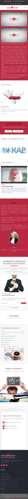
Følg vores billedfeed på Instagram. (14, 318)
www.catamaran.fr (6, 462)
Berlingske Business (5, 344)
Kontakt (2, 488)
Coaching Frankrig (5, 106)
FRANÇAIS (18, 3)
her (18, 77)
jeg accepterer (19, 497)
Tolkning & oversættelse (6, 476)
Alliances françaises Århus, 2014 (7, 338)
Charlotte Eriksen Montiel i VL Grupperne (9, 346)
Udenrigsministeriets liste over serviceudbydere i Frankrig (12, 332)
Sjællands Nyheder (5, 342)
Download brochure (18, 131)
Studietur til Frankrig (5, 478)
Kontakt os (8, 131)
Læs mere (3, 113)
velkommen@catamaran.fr (18, 1)
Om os (2, 486)
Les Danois (3, 334)
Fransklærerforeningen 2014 (7, 340)
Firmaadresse (3, 484)
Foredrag (3, 481)
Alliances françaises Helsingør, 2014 (8, 336)
